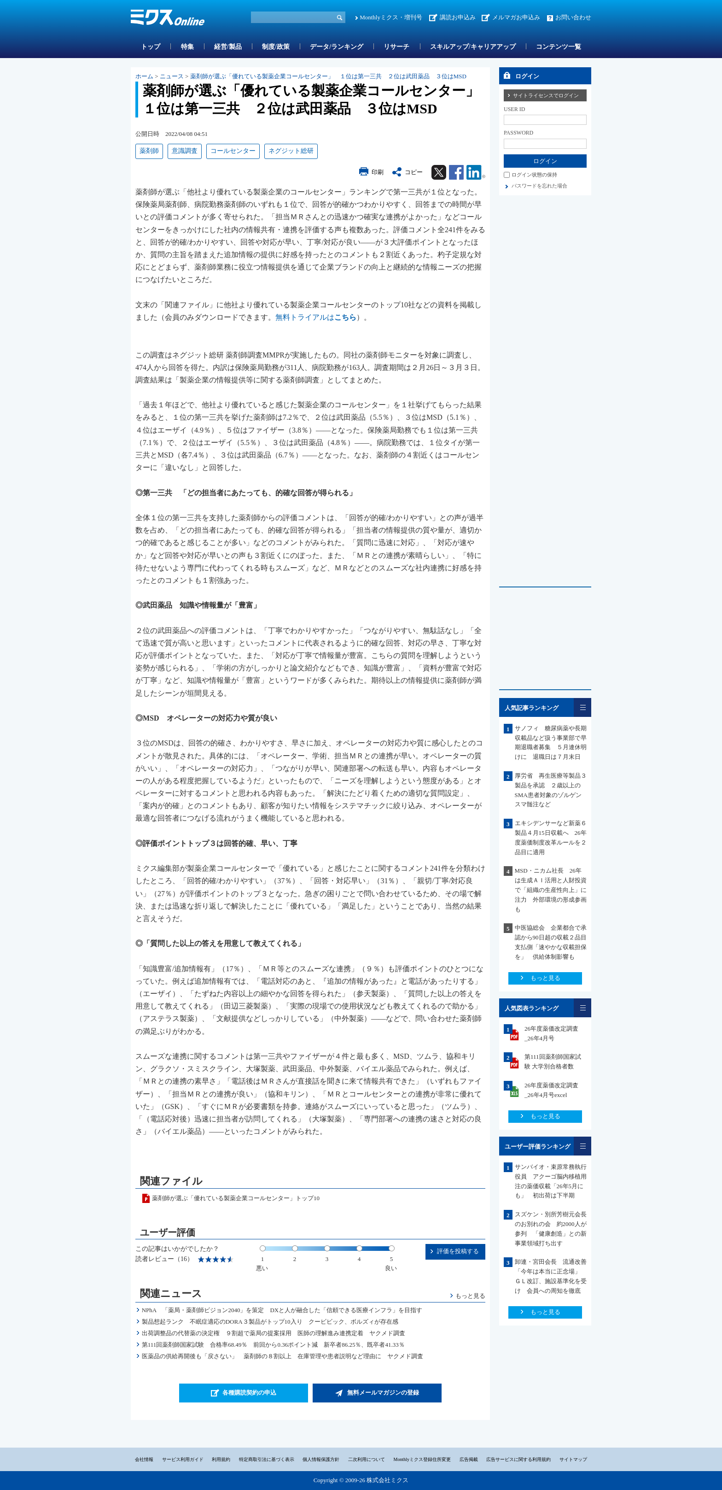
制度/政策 (276, 46)
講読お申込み (458, 17)
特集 (187, 46)
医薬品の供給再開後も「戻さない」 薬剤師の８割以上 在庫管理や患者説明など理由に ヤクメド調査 (282, 1356)
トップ (150, 46)
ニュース (172, 76)
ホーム (144, 76)
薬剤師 (149, 150)
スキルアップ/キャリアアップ (473, 46)
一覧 (582, 707)
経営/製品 (228, 46)
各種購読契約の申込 (249, 1392)
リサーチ (396, 46)
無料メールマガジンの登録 (383, 1392)
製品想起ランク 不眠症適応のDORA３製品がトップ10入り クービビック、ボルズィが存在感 (270, 1321)
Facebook (456, 172)
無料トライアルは (315, 317)
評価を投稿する (458, 1251)
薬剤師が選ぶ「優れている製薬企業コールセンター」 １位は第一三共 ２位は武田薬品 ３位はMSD (328, 76)
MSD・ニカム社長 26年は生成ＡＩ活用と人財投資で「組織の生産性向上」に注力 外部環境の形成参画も (551, 889)
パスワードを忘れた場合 (539, 185)
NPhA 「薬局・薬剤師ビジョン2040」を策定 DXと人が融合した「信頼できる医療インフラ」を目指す (285, 1310)
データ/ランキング (336, 46)
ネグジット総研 (291, 150)
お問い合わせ (573, 17)
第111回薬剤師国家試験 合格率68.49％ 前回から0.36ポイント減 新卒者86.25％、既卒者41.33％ (273, 1344)
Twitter (438, 172)
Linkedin (475, 172)
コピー (414, 172)
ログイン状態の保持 (534, 174)
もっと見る (470, 1295)
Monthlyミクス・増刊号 (391, 17)
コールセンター (233, 150)
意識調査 (185, 150)
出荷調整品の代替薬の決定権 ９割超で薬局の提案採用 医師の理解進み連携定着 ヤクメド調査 (273, 1333)
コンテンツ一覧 (558, 46)
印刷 (378, 172)
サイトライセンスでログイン (546, 95)
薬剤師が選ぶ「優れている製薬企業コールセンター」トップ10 (236, 1198)
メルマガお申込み (516, 17)
